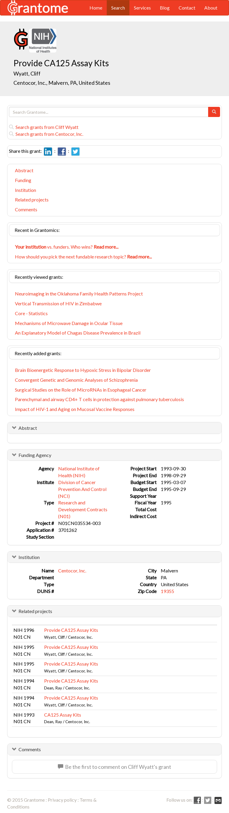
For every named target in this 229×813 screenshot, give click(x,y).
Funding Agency (34, 455)
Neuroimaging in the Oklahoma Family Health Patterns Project (79, 293)
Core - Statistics (31, 313)
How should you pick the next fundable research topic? (83, 256)
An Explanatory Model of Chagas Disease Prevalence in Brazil (77, 332)
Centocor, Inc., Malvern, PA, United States (61, 82)
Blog (165, 7)
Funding (23, 180)
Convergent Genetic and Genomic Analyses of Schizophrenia (76, 380)
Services (142, 7)
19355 (167, 591)
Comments (26, 209)
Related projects (32, 199)
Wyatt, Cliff (27, 73)
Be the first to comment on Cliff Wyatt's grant (114, 766)
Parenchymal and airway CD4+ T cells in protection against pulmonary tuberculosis (99, 399)
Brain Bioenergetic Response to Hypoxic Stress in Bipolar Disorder (83, 370)
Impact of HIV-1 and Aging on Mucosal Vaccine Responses (74, 409)
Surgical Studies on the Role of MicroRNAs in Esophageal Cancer (80, 389)
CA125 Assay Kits (62, 714)
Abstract (24, 170)
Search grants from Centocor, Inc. (46, 134)
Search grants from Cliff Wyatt (43, 127)
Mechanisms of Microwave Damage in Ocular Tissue (69, 323)
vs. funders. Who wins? (66, 247)
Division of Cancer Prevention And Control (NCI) (82, 489)
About (210, 7)
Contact (187, 7)
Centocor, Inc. (72, 570)
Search (118, 7)
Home (95, 7)
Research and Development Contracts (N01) (82, 509)
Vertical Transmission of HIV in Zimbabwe (58, 303)
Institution (25, 190)
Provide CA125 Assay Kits (71, 630)
